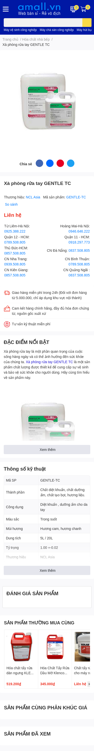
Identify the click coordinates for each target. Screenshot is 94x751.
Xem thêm (48, 449)
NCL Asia (33, 197)
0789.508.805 (15, 242)
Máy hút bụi (84, 30)
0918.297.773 (79, 242)
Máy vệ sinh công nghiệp (20, 30)
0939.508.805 (15, 264)
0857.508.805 (15, 253)
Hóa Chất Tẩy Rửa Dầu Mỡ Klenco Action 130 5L (54, 673)
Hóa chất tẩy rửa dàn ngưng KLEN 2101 (19, 673)
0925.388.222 (15, 231)
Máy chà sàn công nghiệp (57, 30)
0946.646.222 (79, 231)
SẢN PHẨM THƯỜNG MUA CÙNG (39, 622)
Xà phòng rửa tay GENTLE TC (49, 362)
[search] (87, 22)
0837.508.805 (79, 250)
